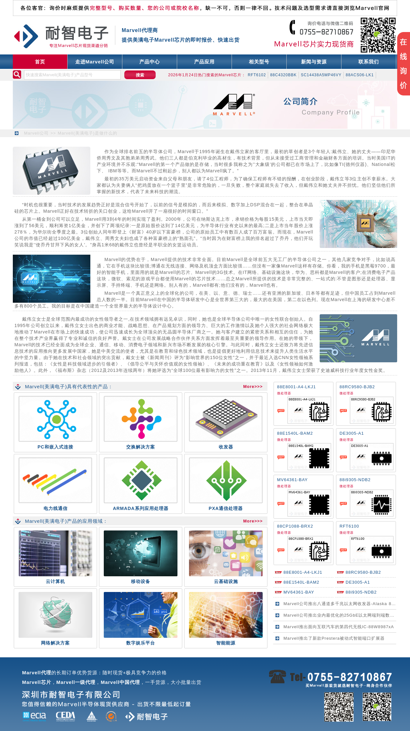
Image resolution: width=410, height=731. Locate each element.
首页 (40, 61)
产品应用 (204, 61)
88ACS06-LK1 (360, 75)
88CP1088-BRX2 (295, 526)
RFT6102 (257, 75)
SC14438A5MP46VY (321, 75)
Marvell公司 (36, 133)
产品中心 (149, 61)
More (248, 386)
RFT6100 (349, 526)
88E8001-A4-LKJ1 (296, 386)
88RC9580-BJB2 (357, 386)
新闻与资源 (314, 61)
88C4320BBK (283, 75)
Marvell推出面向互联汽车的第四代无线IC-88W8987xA (338, 626)
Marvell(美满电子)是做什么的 (87, 133)
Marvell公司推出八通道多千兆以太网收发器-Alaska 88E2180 (345, 603)
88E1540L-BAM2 (295, 433)
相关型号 (259, 61)
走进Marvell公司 (95, 61)
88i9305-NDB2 (355, 479)
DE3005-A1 (352, 433)
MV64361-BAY (292, 479)
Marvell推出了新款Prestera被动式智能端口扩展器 (334, 638)
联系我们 (368, 61)
